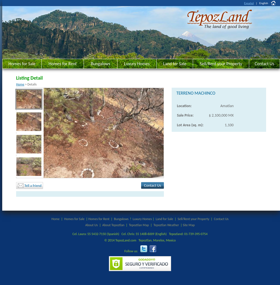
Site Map (189, 225)
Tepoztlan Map (139, 225)
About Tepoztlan (113, 225)
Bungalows (100, 63)
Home (20, 84)
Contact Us (264, 63)
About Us (91, 225)
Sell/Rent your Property (221, 63)
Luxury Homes (137, 63)
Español (249, 3)
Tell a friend (29, 185)
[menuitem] (28, 99)
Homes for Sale (22, 63)
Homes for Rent (63, 63)
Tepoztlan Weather (166, 225)
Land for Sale (174, 63)
